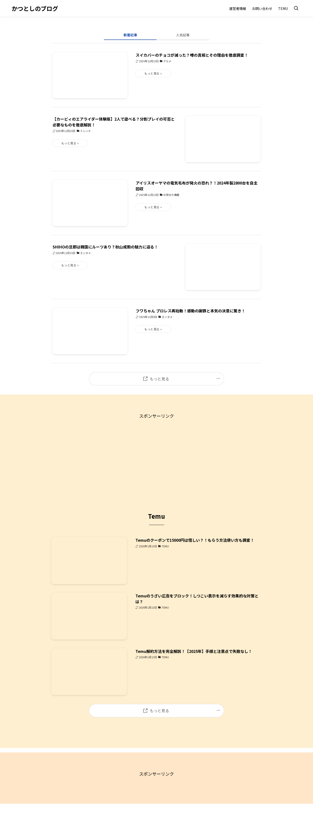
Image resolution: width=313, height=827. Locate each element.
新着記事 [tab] (130, 34)
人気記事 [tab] (183, 34)
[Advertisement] (156, 453)
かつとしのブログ (35, 8)
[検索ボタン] (296, 8)
